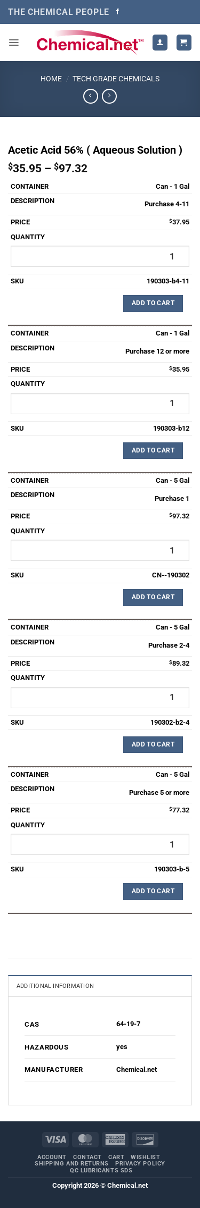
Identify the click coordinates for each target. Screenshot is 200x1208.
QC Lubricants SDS (101, 1170)
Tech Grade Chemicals (116, 78)
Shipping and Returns (72, 1163)
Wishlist (145, 1157)
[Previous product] (109, 96)
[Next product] (90, 96)
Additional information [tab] (55, 986)
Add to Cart (153, 303)
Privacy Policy (140, 1163)
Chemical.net (136, 1069)
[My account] (160, 42)
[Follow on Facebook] (118, 12)
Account (52, 1157)
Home (51, 78)
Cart (116, 1157)
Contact (87, 1157)
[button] (13, 42)
